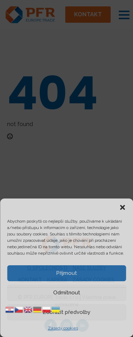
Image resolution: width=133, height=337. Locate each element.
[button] (122, 207)
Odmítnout (66, 292)
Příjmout (66, 273)
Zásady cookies (63, 328)
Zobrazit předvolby (66, 312)
